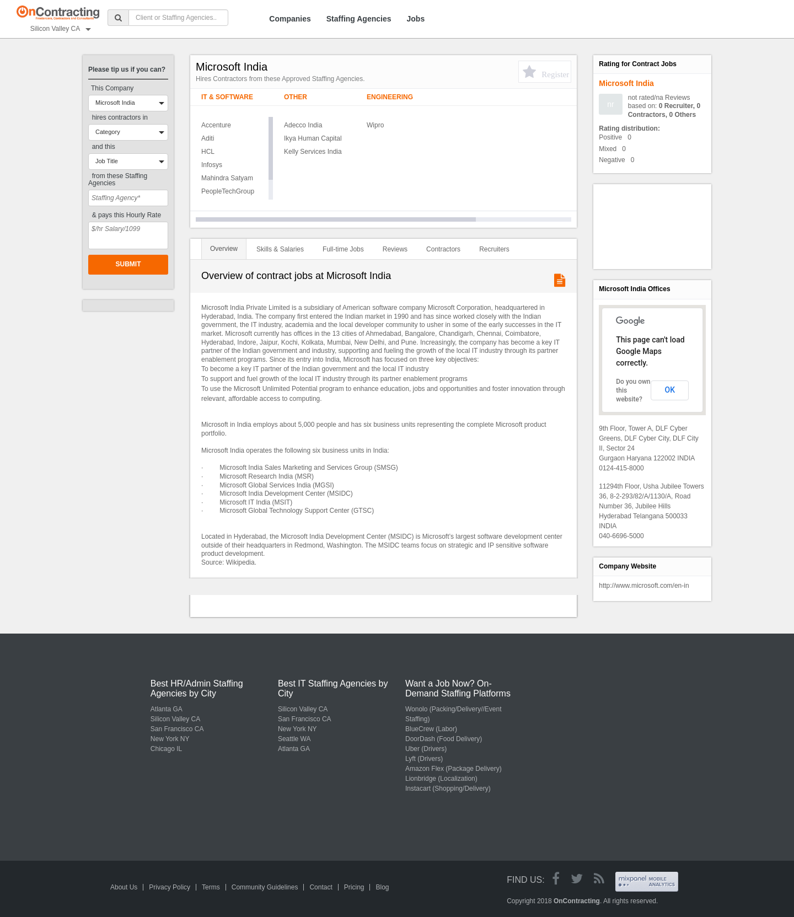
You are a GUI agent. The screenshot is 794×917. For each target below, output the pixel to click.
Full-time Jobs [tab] (343, 249)
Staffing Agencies (358, 18)
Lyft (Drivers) (424, 759)
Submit (128, 264)
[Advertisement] (648, 225)
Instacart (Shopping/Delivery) (448, 788)
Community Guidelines (265, 887)
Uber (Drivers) (426, 749)
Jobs (416, 18)
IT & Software (227, 97)
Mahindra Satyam (227, 178)
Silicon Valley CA (175, 719)
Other (295, 97)
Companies (289, 18)
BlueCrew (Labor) (431, 729)
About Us (123, 887)
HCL (207, 151)
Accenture (216, 125)
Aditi (207, 138)
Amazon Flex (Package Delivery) (453, 769)
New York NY (170, 739)
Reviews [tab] (395, 249)
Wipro (375, 125)
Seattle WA (294, 739)
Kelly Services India (313, 151)
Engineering (390, 97)
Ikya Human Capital (313, 138)
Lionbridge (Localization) (441, 778)
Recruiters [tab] (494, 249)
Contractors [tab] (443, 249)
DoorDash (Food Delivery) (443, 739)
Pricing (354, 887)
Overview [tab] (224, 249)
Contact (320, 887)
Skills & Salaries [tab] (280, 249)
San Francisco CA (177, 729)
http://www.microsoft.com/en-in (644, 585)
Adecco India (303, 125)
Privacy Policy (169, 887)
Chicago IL (166, 749)
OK (670, 389)
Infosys (211, 165)
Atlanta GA (167, 709)
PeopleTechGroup (227, 191)
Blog (382, 887)
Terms (211, 887)
